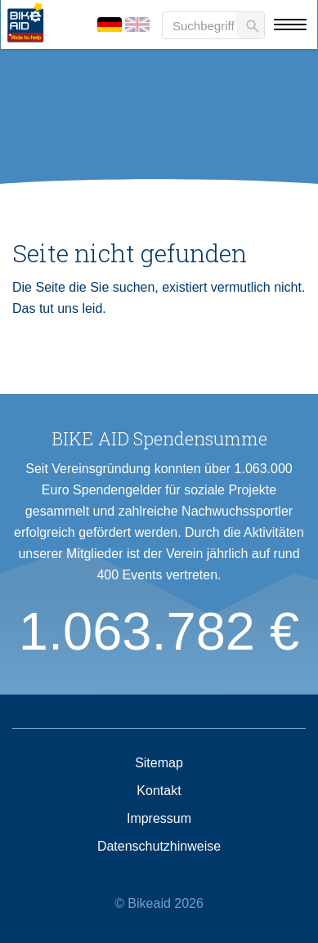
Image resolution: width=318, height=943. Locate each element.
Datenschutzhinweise (159, 846)
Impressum (159, 819)
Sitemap (159, 763)
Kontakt (159, 791)
